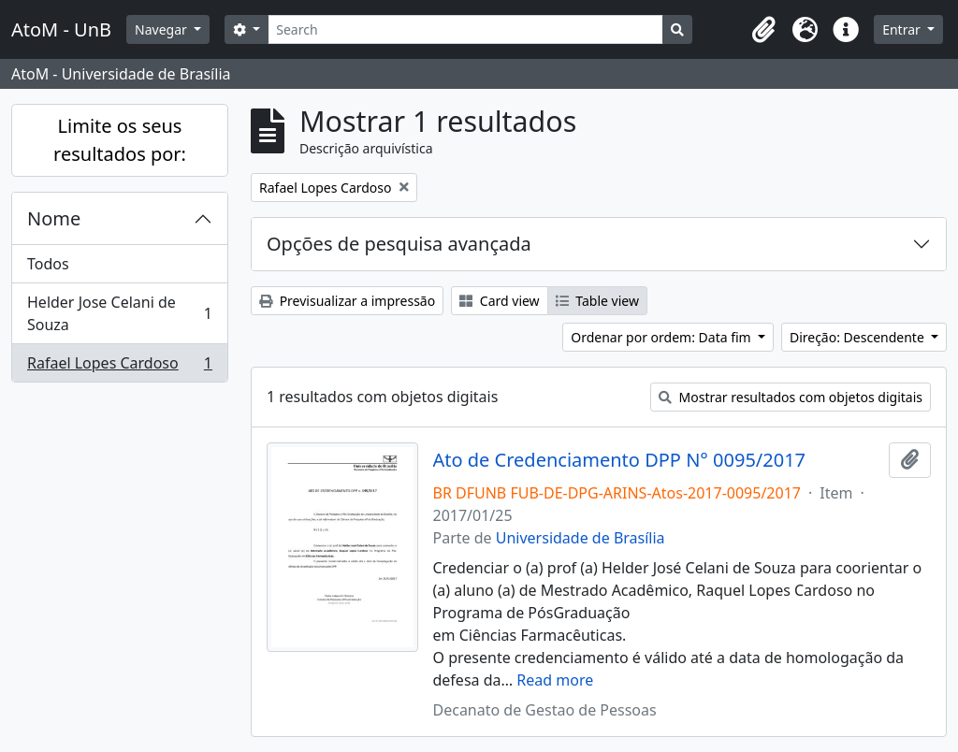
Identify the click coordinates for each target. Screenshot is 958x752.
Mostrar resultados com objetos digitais (790, 397)
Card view (499, 301)
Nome (53, 218)
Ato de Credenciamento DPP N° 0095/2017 (619, 460)
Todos (48, 263)
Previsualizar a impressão (347, 301)
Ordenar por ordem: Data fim (662, 337)
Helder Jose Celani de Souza (119, 313)
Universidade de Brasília (580, 538)
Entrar (902, 29)
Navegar (162, 29)
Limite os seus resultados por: (119, 139)
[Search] (465, 29)
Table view (597, 301)
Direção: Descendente (859, 337)
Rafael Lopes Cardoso (119, 367)
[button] (763, 30)
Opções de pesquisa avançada (399, 243)
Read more (554, 680)
